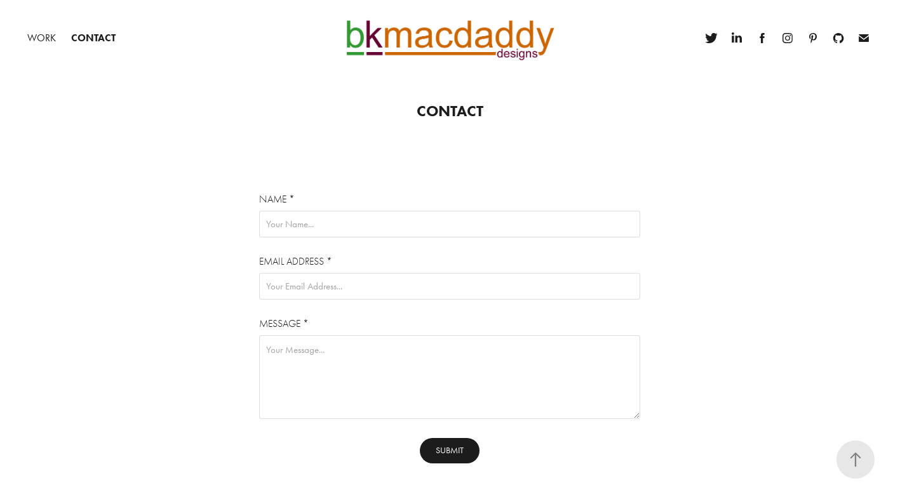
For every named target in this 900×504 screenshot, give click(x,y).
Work (41, 38)
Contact (93, 38)
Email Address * (295, 261)
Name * (277, 199)
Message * (284, 324)
